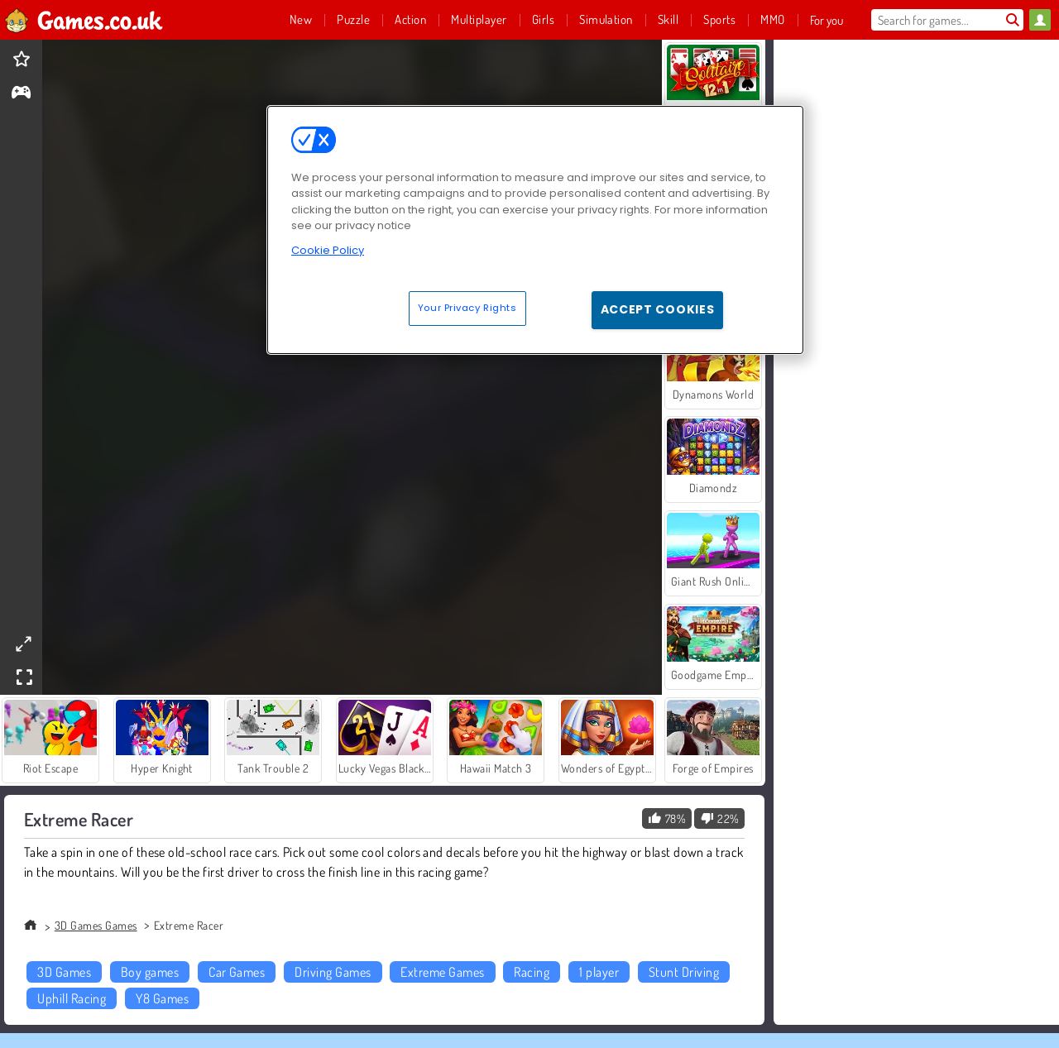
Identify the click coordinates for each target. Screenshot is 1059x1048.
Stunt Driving (684, 972)
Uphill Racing (71, 998)
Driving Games (333, 972)
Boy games (150, 972)
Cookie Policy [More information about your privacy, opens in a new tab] (327, 250)
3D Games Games (96, 925)
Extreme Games (442, 972)
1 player (599, 972)
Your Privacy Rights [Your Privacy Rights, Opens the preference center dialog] (467, 307)
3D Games (64, 972)
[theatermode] (23, 644)
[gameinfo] (21, 94)
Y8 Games (162, 998)
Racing (531, 972)
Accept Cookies (658, 309)
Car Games (236, 972)
